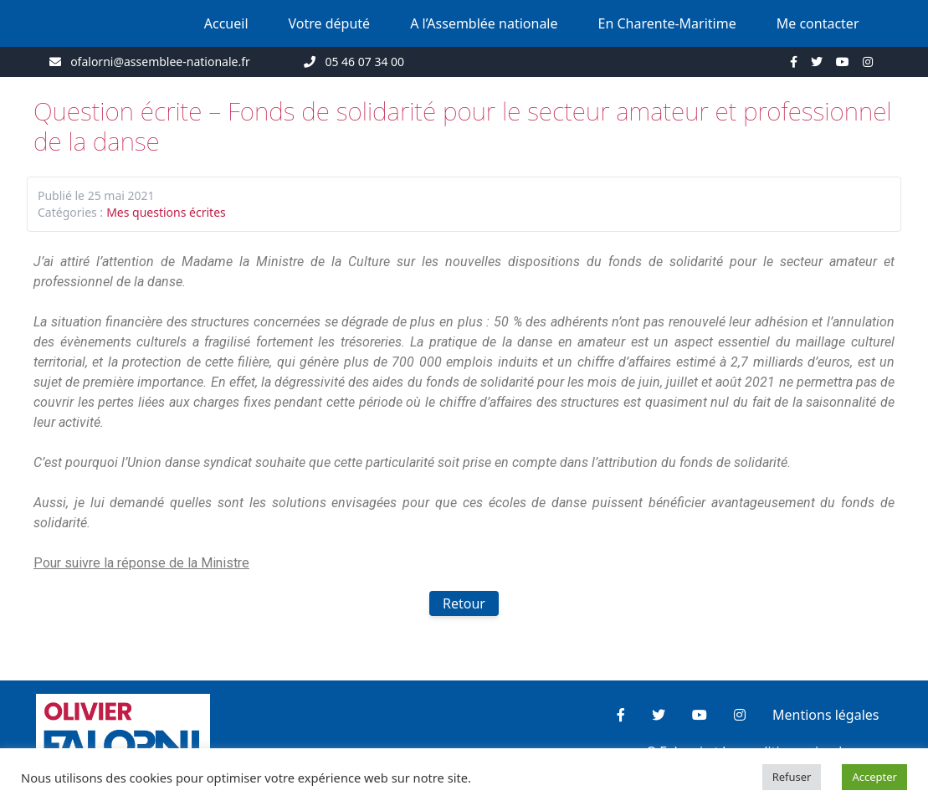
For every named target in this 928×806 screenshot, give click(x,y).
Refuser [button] (792, 776)
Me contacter (818, 23)
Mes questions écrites (166, 212)
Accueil (226, 23)
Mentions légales (825, 715)
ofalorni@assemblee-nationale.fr (160, 61)
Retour (464, 603)
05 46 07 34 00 (364, 61)
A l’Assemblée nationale (483, 23)
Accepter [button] (874, 776)
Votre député (330, 23)
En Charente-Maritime (667, 23)
